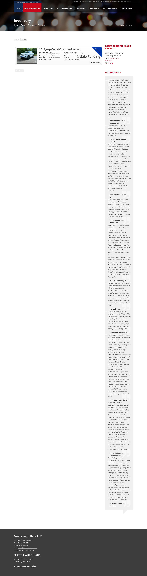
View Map (108, 60)
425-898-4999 (73, 1)
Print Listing (109, 63)
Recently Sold (94, 9)
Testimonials (66, 9)
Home (19, 9)
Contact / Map (126, 9)
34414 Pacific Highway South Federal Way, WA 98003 (116, 1)
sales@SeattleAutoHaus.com (89, 1)
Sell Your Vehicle (110, 9)
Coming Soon (80, 9)
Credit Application (50, 9)
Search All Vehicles (32, 9)
